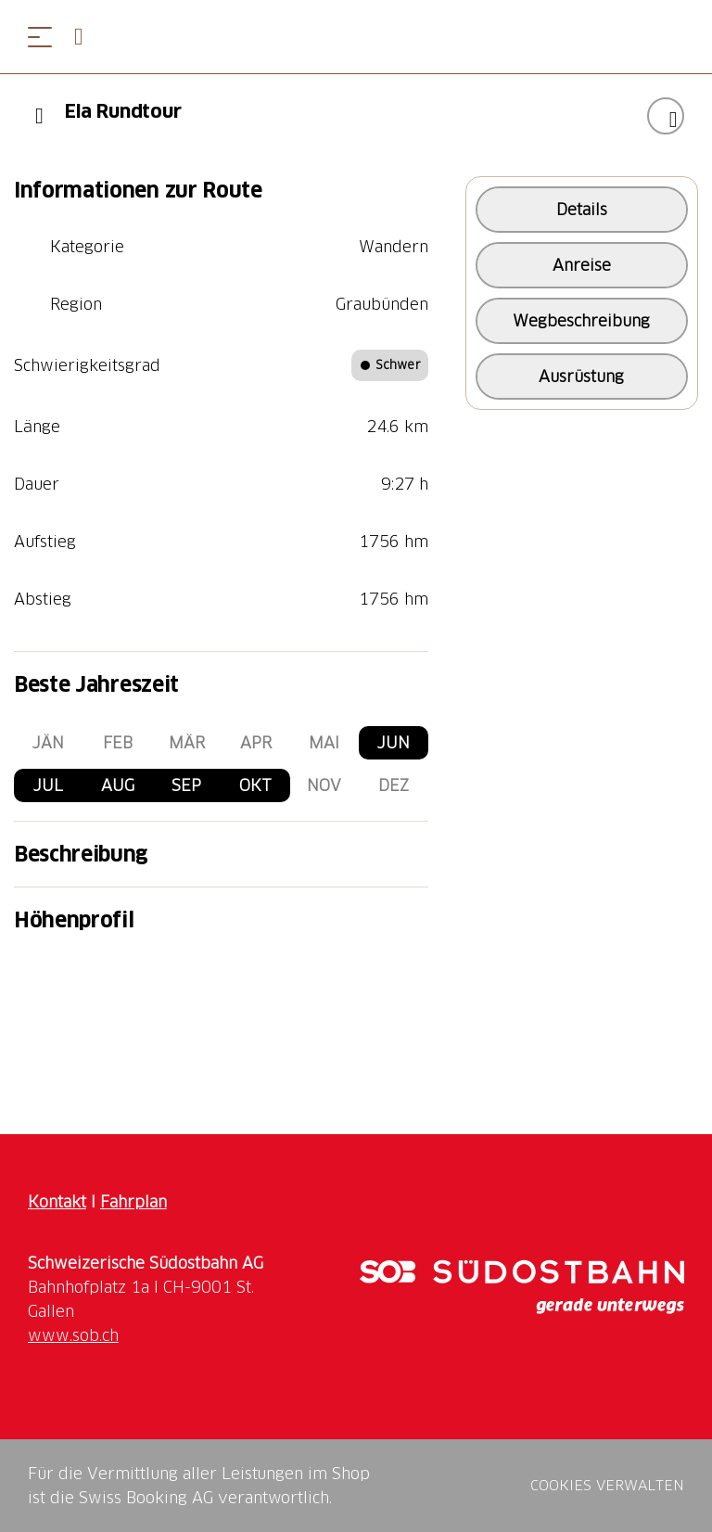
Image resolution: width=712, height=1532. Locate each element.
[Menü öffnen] (40, 36)
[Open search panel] (86, 36)
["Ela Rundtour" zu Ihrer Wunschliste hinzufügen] (665, 115)
